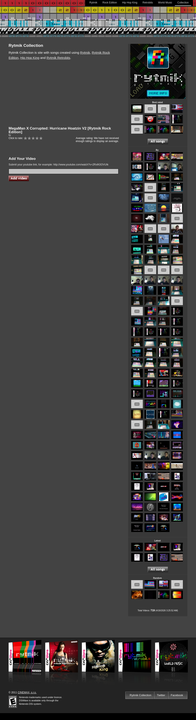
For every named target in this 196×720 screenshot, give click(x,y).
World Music (165, 2)
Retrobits (148, 2)
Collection (183, 2)
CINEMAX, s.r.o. (27, 692)
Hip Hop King (129, 2)
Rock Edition (110, 2)
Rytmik (93, 2)
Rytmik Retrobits (58, 58)
